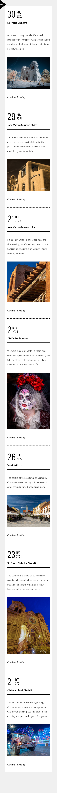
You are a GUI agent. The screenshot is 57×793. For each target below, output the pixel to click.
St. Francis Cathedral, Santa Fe (21, 563)
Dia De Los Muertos (17, 338)
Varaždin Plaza (14, 465)
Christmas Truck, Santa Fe (20, 690)
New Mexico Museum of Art (21, 125)
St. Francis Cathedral (17, 22)
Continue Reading (16, 97)
